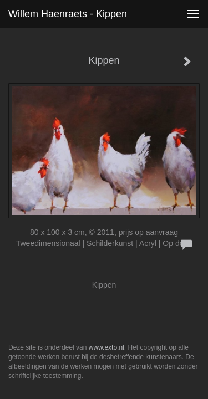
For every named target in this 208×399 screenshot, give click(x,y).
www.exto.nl (106, 347)
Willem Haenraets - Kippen (67, 13)
